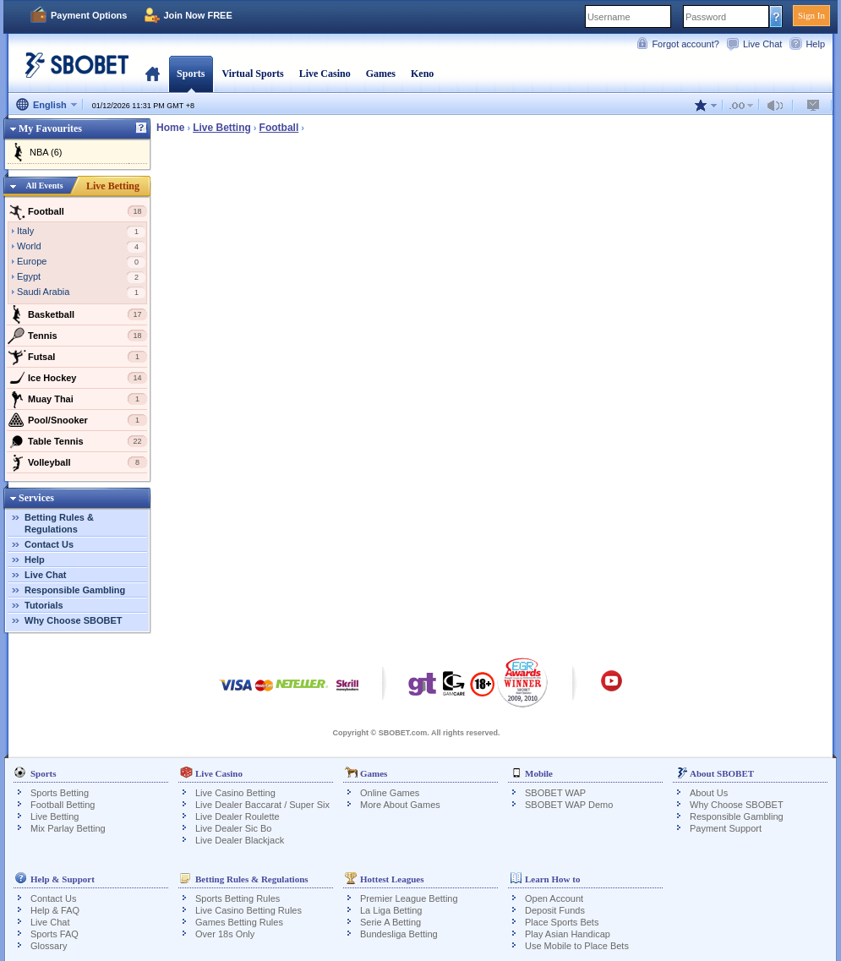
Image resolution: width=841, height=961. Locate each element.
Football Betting (62, 805)
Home (152, 73)
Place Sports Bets (561, 922)
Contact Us (49, 544)
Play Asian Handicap (567, 934)
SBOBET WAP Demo (569, 805)
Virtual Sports (252, 73)
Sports (191, 73)
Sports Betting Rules (237, 898)
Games (381, 73)
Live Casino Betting (235, 793)
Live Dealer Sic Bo (233, 828)
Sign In (811, 15)
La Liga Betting (391, 910)
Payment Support (726, 828)
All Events (44, 185)
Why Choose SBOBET (74, 620)
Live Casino (325, 73)
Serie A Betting (390, 922)
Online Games (389, 793)
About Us (709, 793)
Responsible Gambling (75, 590)
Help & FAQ (54, 910)
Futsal (77, 356)
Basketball (77, 314)
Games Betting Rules (239, 922)
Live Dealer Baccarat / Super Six (262, 805)
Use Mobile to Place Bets (577, 946)
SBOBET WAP (555, 793)
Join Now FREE (197, 15)
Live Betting (112, 186)
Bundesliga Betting (399, 934)
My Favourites (50, 128)
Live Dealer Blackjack (239, 840)
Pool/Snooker (77, 420)
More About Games (400, 805)
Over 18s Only (224, 934)
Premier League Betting (409, 898)
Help (815, 44)
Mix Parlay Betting (68, 828)
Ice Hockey (77, 378)
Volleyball (77, 462)
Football (77, 211)
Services (36, 498)
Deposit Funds (555, 910)
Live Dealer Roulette (237, 816)
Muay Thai (77, 399)
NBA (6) (46, 152)
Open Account (554, 898)
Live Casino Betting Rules (248, 910)
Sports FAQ (54, 934)
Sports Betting (59, 793)
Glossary (48, 946)
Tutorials (44, 605)
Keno (422, 73)
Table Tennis (77, 441)
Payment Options (89, 15)
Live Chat (762, 44)
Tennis (77, 335)
